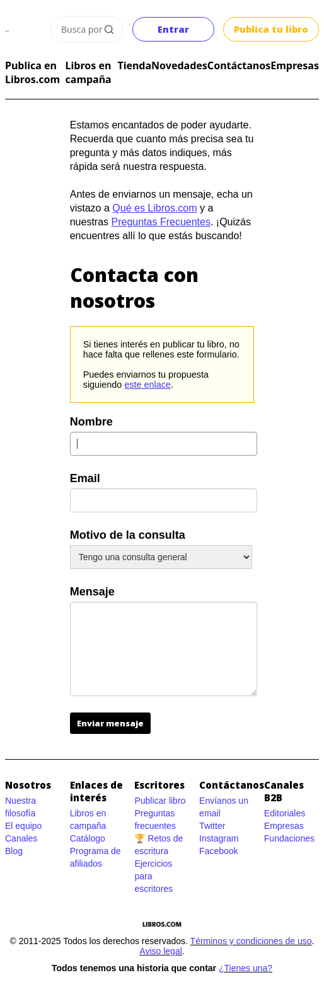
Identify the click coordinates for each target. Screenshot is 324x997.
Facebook (218, 851)
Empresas (294, 65)
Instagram (218, 838)
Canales (21, 838)
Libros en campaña (89, 72)
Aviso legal (160, 951)
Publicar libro (159, 801)
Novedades (179, 65)
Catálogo (87, 838)
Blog (14, 851)
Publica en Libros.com (32, 72)
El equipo (23, 826)
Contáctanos (238, 65)
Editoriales (284, 813)
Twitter (212, 826)
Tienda (134, 65)
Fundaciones (289, 838)
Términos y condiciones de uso (251, 941)
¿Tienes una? (245, 968)
